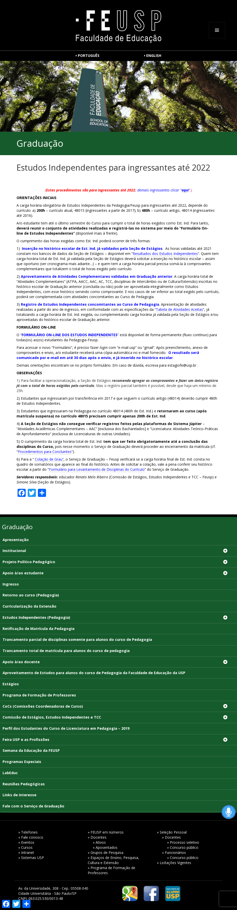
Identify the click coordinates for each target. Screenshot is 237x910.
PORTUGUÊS (88, 55)
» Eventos (26, 842)
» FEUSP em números (106, 832)
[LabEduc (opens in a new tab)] (118, 773)
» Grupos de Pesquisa (105, 852)
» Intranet (26, 852)
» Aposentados (105, 847)
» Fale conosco (30, 837)
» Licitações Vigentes (174, 862)
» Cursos (25, 847)
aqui (185, 190)
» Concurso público (182, 847)
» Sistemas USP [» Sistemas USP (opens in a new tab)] (31, 857)
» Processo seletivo (183, 842)
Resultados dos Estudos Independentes (165, 253)
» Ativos (99, 842)
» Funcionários (174, 852)
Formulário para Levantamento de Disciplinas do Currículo (97, 469)
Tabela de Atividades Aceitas (179, 309)
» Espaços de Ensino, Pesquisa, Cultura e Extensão (113, 860)
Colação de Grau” (49, 459)
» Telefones (28, 832)
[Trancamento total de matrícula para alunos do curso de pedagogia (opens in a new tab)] (118, 651)
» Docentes (97, 837)
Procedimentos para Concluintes (44, 451)
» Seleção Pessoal (172, 832)
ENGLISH (153, 55)
